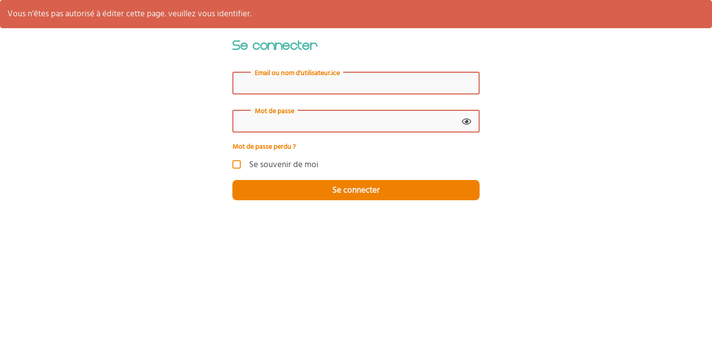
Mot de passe (274, 111)
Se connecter (356, 190)
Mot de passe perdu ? (264, 147)
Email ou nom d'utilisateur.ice (297, 73)
